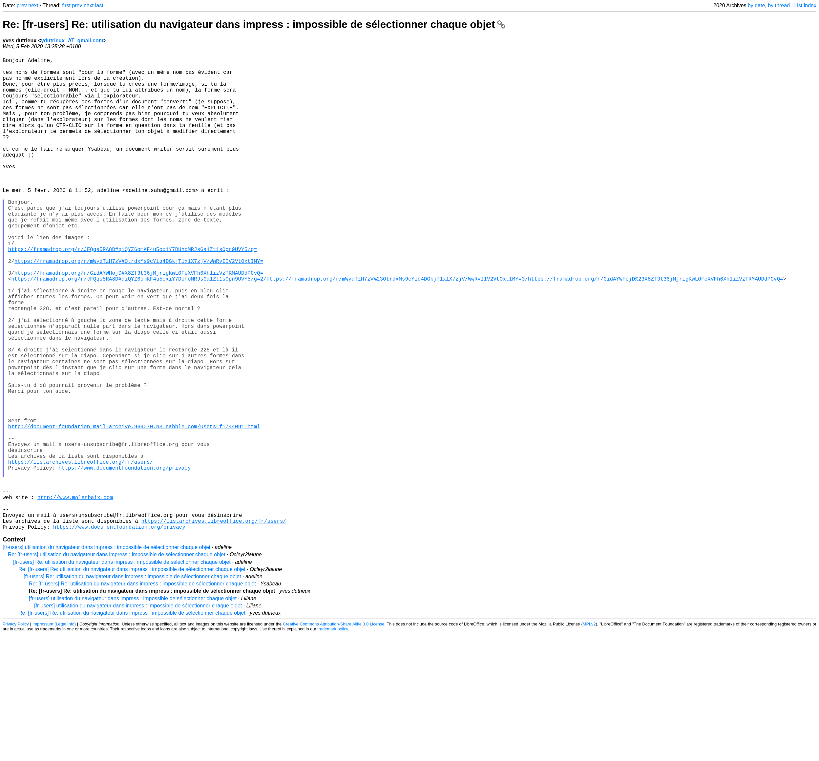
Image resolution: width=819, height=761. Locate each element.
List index (805, 5)
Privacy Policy (16, 729)
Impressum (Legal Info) (54, 729)
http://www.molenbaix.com (75, 595)
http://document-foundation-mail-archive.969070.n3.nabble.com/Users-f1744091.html (134, 509)
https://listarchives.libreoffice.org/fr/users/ (80, 552)
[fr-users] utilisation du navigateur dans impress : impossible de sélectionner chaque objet (106, 652)
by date (756, 5)
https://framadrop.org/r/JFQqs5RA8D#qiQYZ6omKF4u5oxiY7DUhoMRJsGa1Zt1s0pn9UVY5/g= (132, 292)
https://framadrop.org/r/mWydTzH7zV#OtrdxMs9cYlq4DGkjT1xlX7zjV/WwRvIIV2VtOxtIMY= (138, 306)
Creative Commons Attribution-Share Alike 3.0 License (333, 729)
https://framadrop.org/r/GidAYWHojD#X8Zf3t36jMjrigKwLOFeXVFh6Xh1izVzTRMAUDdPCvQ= (138, 321)
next (33, 5)
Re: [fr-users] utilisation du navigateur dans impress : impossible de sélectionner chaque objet (116, 659)
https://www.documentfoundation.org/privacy (124, 559)
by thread (779, 5)
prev (22, 5)
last (99, 5)
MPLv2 (589, 729)
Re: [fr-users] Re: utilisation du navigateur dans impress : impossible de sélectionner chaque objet (254, 24)
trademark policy (332, 733)
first (66, 5)
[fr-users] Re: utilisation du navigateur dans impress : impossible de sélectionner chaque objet (122, 667)
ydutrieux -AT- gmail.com (72, 40)
